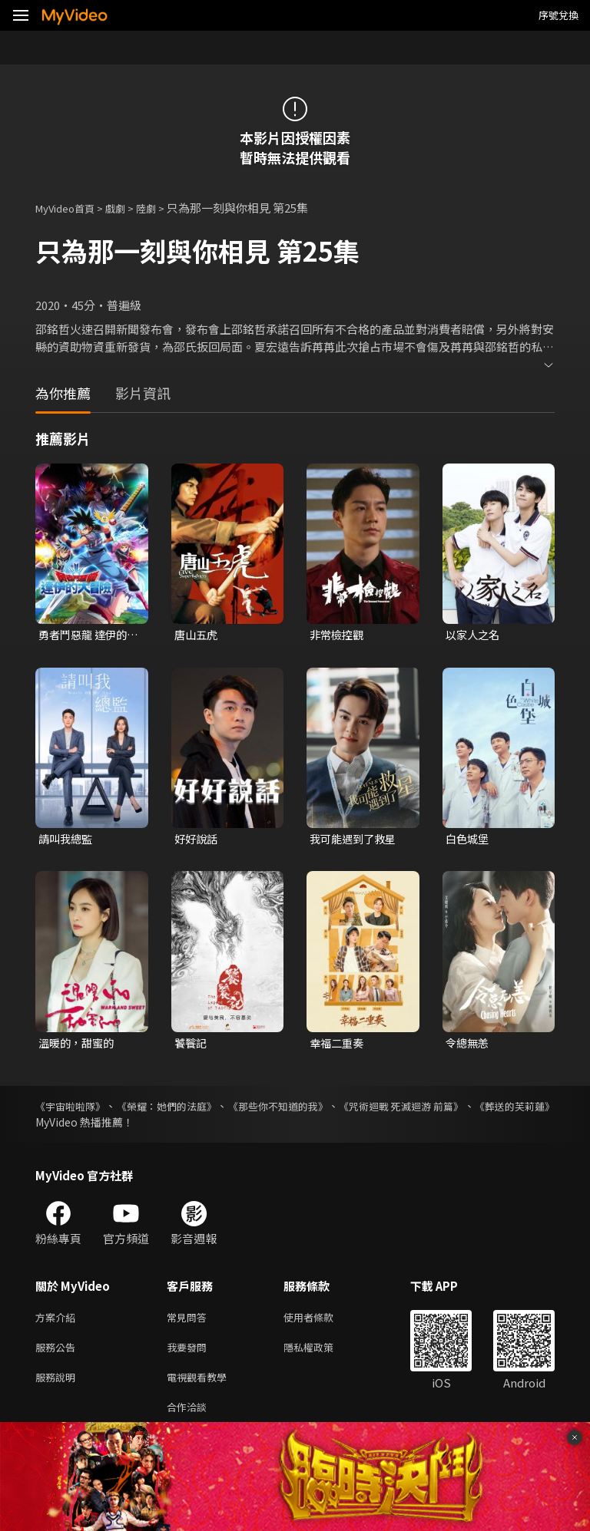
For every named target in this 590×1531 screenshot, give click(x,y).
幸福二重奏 (338, 1046)
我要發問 (190, 1354)
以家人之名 (474, 635)
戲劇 (127, 208)
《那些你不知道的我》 (323, 1109)
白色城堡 (469, 841)
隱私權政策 (321, 1354)
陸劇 (161, 208)
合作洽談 (190, 1419)
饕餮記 (191, 1046)
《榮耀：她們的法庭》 (190, 1109)
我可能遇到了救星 (356, 841)
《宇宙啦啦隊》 (73, 1109)
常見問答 (190, 1322)
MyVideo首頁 (70, 208)
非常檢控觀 (338, 635)
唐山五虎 (197, 635)
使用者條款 (321, 1322)
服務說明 (58, 1386)
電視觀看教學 (201, 1386)
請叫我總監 (67, 841)
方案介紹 (58, 1322)
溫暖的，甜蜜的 (78, 1046)
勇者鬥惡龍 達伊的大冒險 (85, 635)
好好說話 (197, 841)
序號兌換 (558, 15)
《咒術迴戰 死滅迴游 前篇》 (469, 1109)
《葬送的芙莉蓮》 (78, 1125)
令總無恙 (469, 1046)
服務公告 (58, 1354)
